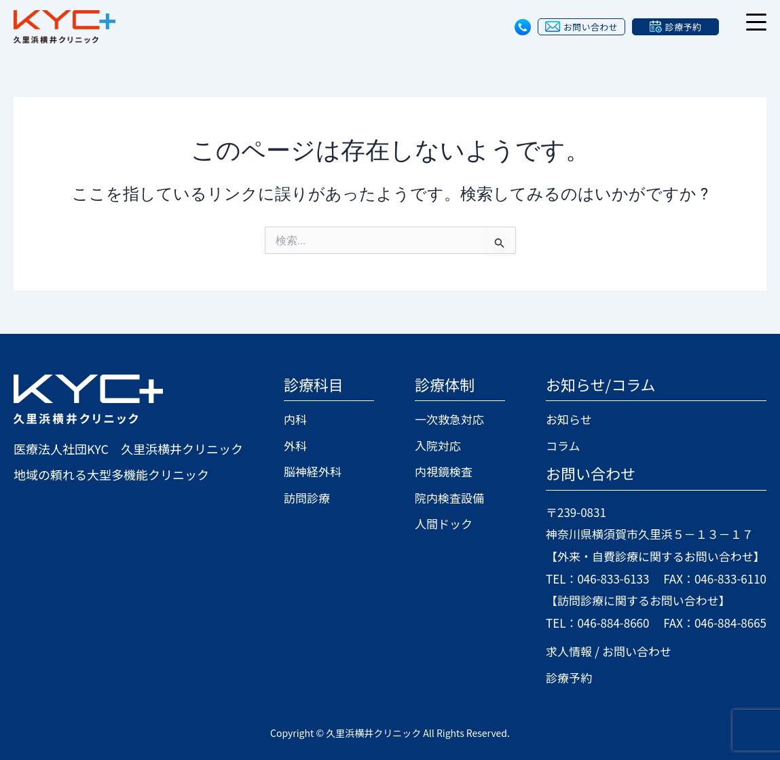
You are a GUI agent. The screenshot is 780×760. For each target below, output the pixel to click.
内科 (296, 419)
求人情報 (557, 650)
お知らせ (557, 419)
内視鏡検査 (438, 471)
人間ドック (438, 523)
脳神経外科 (314, 471)
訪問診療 (308, 497)
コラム (551, 445)
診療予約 (557, 676)
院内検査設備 (444, 497)
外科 (296, 445)
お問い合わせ (628, 650)
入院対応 (432, 445)
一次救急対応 (444, 419)
